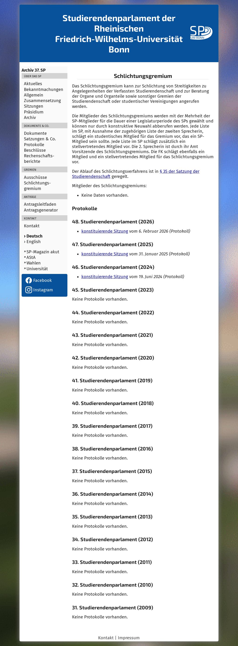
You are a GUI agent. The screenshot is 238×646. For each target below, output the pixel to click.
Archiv (30, 117)
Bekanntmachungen (43, 89)
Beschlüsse (35, 150)
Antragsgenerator (41, 210)
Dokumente (35, 133)
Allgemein (33, 95)
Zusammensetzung (42, 100)
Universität (37, 268)
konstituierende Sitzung (104, 231)
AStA (31, 257)
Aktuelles (33, 83)
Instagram (39, 289)
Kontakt (32, 225)
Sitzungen (33, 106)
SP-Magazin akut (42, 251)
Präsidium (33, 112)
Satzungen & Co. (40, 138)
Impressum (129, 637)
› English (32, 241)
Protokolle (34, 144)
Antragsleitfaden (40, 204)
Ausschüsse (35, 177)
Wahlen (33, 263)
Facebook (38, 280)
